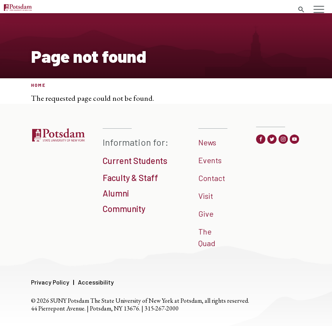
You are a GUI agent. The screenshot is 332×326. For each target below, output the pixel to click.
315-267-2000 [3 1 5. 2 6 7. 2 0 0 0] (161, 308)
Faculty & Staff (130, 177)
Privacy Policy (50, 282)
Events (210, 160)
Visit (205, 195)
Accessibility (96, 282)
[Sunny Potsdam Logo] (18, 8)
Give (205, 213)
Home (38, 85)
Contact (211, 178)
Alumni (116, 193)
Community (124, 209)
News (207, 142)
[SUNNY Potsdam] (58, 139)
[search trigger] (301, 9)
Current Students (135, 160)
